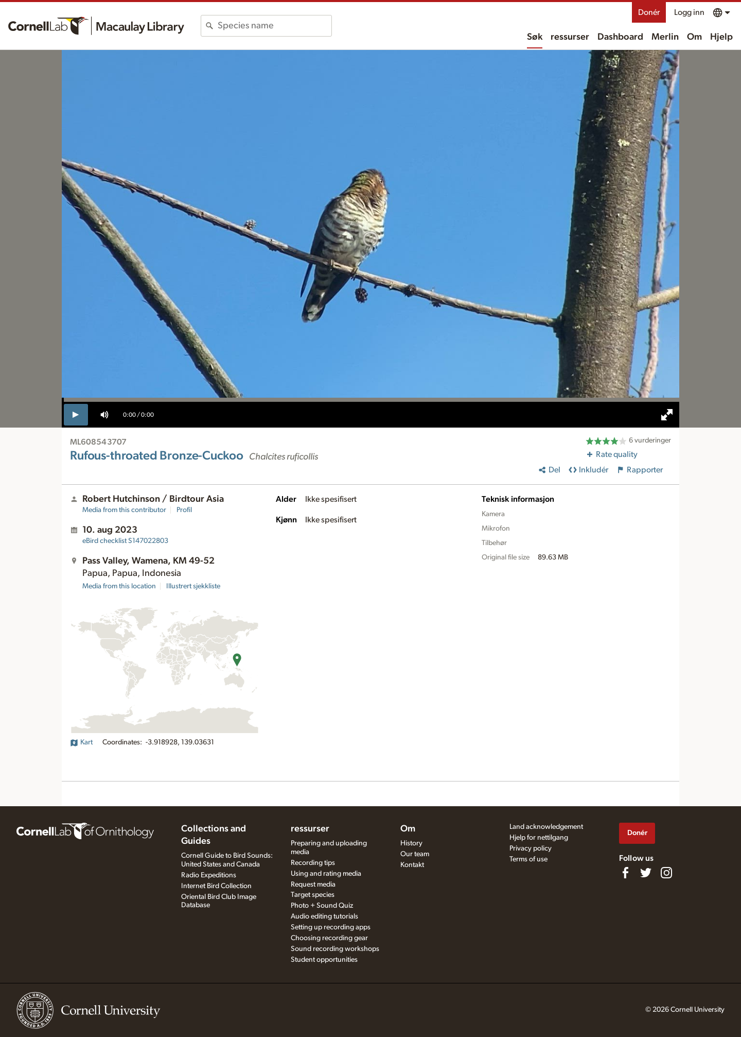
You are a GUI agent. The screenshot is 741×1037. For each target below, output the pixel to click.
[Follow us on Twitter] (646, 872)
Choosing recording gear (329, 938)
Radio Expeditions (208, 875)
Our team (414, 854)
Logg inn (689, 12)
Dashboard (620, 37)
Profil (184, 510)
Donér (649, 12)
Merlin (665, 37)
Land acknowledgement (546, 826)
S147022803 (125, 541)
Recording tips (313, 862)
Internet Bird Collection (216, 886)
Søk (534, 37)
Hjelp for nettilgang (538, 837)
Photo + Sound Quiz (322, 905)
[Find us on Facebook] (625, 872)
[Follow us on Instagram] (666, 872)
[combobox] (274, 25)
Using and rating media (326, 873)
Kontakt (412, 865)
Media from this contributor (124, 510)
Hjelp (721, 37)
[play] (76, 415)
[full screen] (667, 414)
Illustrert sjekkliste (193, 586)
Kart (81, 742)
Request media (313, 884)
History (411, 843)
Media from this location (119, 586)
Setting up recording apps (330, 927)
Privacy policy (530, 848)
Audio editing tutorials (324, 916)
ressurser (570, 37)
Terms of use (528, 859)
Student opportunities (324, 959)
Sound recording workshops (335, 949)
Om (694, 37)
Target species (312, 894)
